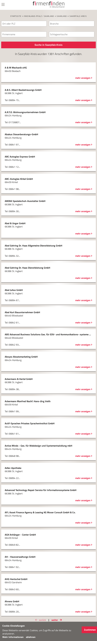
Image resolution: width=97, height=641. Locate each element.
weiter (57, 620)
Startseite (15, 16)
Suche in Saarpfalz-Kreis (49, 45)
